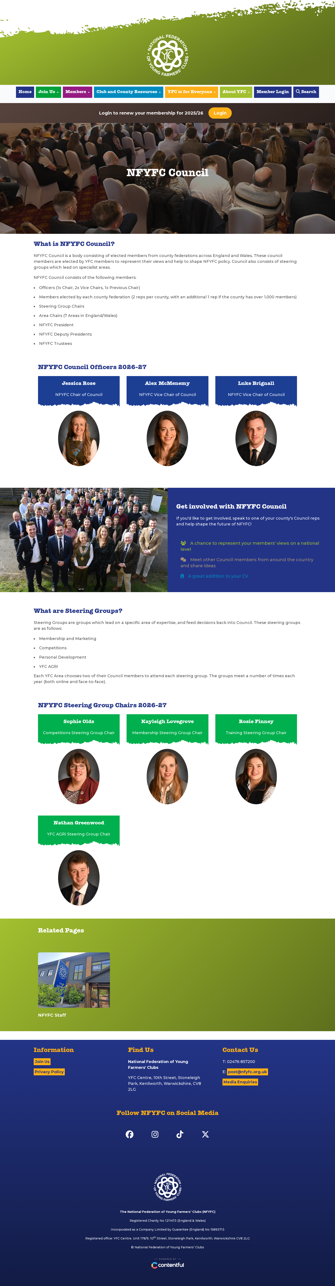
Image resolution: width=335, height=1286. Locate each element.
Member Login (273, 92)
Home (25, 92)
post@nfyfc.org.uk (247, 1072)
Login (220, 113)
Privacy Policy (49, 1072)
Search (306, 91)
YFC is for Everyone (192, 92)
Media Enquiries (240, 1082)
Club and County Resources (129, 92)
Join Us (48, 92)
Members (77, 92)
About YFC (236, 92)
